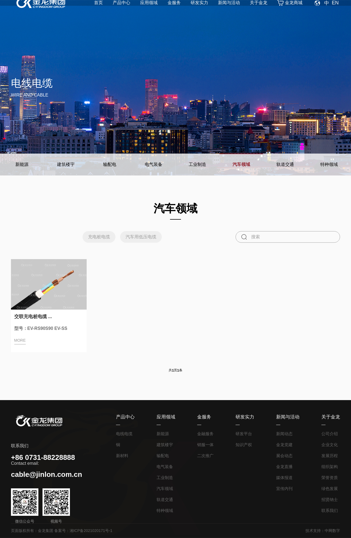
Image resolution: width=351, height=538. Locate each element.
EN (335, 12)
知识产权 (244, 444)
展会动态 (284, 455)
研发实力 (199, 12)
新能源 (22, 164)
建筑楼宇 (66, 164)
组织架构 (329, 466)
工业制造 (197, 164)
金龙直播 (284, 466)
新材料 (122, 455)
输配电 (109, 164)
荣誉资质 (329, 477)
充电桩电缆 (96, 236)
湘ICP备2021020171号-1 (91, 530)
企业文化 (329, 444)
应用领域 (149, 12)
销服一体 (205, 444)
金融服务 (205, 433)
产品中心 (121, 12)
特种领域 (329, 164)
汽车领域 (241, 164)
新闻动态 (284, 433)
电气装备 (153, 164)
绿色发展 (329, 488)
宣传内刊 (284, 488)
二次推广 (205, 455)
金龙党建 (284, 444)
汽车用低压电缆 (141, 236)
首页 (98, 12)
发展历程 (329, 455)
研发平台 (244, 433)
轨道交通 (285, 164)
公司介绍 (329, 433)
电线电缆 (124, 433)
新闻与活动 (229, 12)
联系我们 (329, 510)
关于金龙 (258, 12)
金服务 (174, 12)
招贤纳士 (329, 499)
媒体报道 (284, 477)
